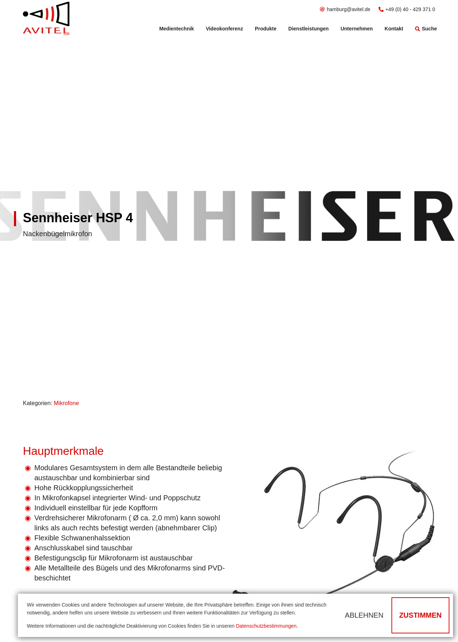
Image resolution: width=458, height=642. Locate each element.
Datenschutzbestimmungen (266, 626)
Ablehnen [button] (364, 615)
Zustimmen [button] (420, 615)
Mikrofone (66, 403)
